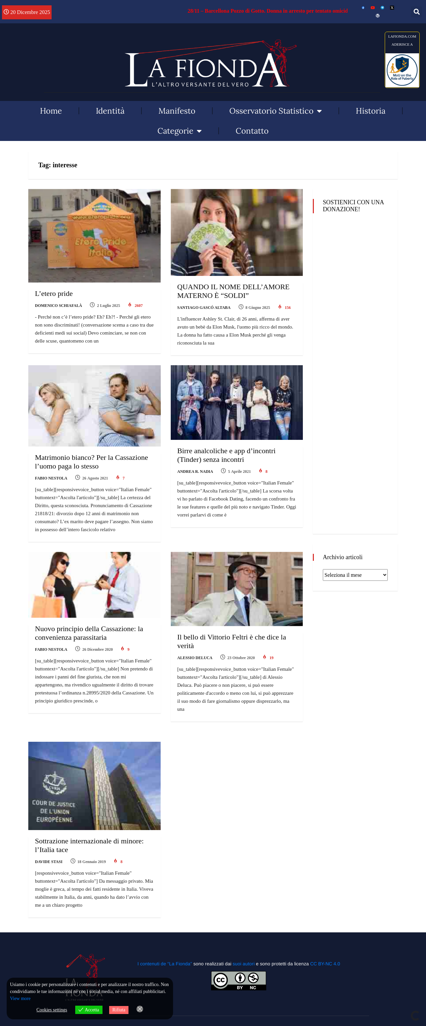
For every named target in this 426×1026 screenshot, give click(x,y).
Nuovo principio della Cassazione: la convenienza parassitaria (89, 632)
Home (51, 111)
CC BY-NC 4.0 (325, 963)
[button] (416, 11)
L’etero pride (54, 293)
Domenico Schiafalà (58, 305)
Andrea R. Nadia (195, 471)
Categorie (179, 131)
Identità (110, 111)
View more (20, 998)
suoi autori (244, 963)
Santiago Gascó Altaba (204, 307)
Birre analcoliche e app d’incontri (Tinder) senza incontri (226, 455)
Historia (370, 111)
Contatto (252, 131)
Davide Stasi (49, 861)
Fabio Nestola (51, 478)
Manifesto (176, 111)
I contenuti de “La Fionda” (164, 963)
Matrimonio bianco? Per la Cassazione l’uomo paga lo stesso (91, 461)
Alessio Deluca (195, 657)
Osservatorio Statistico (275, 111)
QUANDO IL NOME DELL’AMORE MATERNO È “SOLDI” (233, 291)
